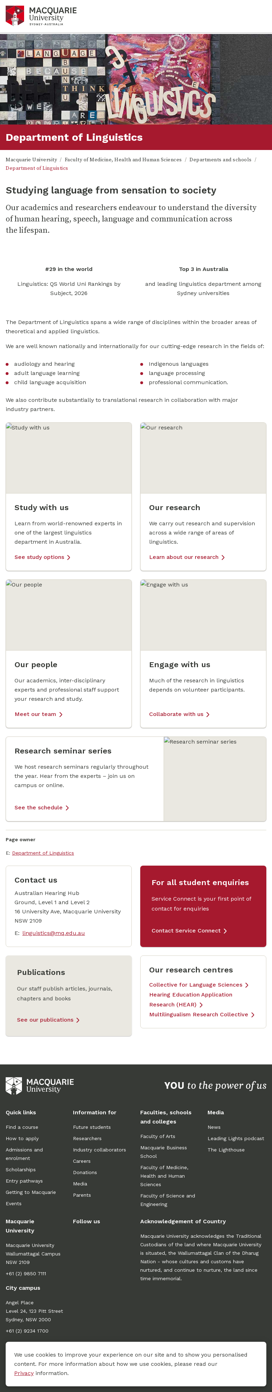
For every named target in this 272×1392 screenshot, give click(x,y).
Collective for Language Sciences (195, 984)
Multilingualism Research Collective (198, 1014)
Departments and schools (220, 160)
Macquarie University (31, 160)
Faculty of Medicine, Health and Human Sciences (123, 160)
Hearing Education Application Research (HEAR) (190, 999)
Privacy (24, 1373)
